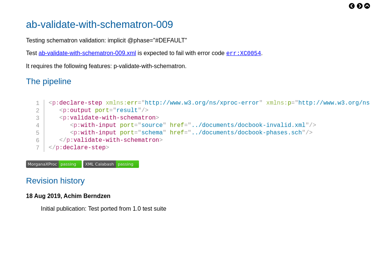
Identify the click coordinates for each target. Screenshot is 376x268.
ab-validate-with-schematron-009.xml (87, 54)
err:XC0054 (243, 54)
